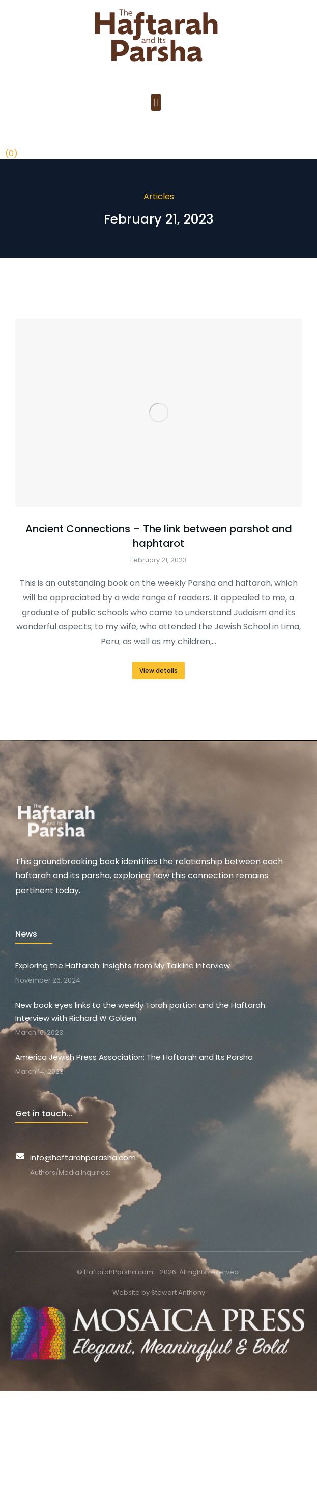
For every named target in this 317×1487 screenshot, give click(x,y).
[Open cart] (11, 140)
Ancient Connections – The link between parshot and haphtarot (158, 536)
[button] (156, 102)
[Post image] (158, 413)
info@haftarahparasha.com (83, 1157)
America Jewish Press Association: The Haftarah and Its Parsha (134, 1057)
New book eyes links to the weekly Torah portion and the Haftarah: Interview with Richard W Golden (141, 1012)
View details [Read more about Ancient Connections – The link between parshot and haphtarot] (158, 670)
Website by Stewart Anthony (158, 1293)
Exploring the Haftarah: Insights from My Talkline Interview (122, 965)
